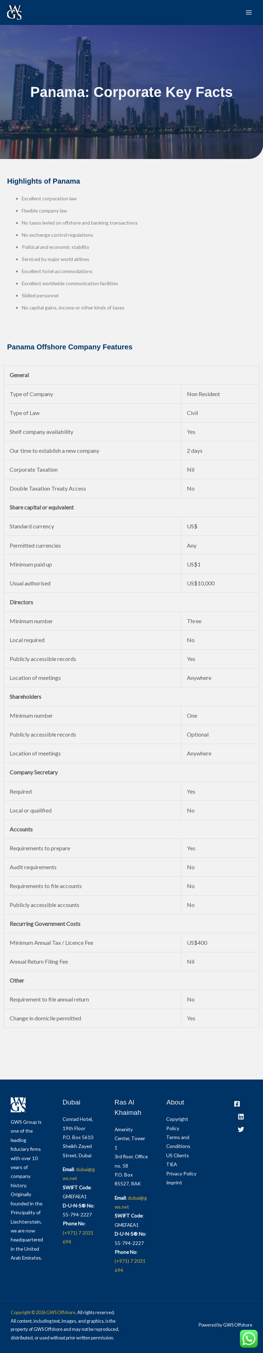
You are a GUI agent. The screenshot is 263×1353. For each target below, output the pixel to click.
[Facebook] (237, 1103)
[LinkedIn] (241, 1116)
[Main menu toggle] (249, 12)
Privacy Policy (181, 1173)
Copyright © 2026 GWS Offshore (43, 1312)
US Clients (177, 1155)
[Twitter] (241, 1129)
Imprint (174, 1182)
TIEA (171, 1164)
